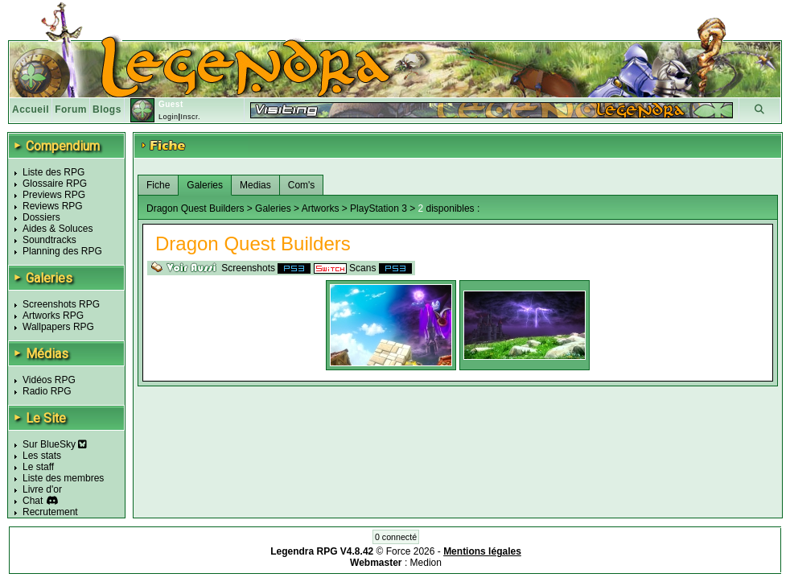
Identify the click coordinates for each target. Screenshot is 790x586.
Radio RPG (47, 391)
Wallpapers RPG (58, 326)
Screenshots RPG (61, 304)
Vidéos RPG (49, 380)
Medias (255, 185)
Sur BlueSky (55, 444)
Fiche (158, 185)
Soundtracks (49, 240)
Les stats (42, 455)
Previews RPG (54, 194)
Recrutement (50, 512)
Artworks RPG (53, 315)
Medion (426, 562)
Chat (33, 500)
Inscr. (190, 117)
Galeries (205, 185)
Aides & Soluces (58, 228)
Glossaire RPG (55, 183)
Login (168, 117)
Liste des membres (63, 478)
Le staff (38, 467)
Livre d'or (42, 489)
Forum (71, 109)
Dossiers (41, 217)
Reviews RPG (53, 206)
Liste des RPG (53, 172)
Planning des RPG (62, 251)
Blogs (107, 109)
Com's (301, 185)
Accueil (30, 109)
